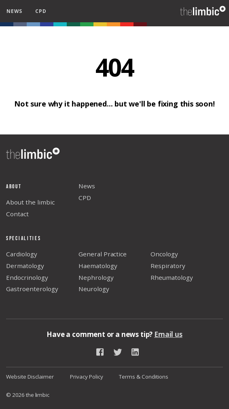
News (86, 186)
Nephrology (96, 277)
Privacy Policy (86, 376)
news (14, 11)
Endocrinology (27, 277)
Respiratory (168, 266)
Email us (168, 334)
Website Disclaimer (30, 376)
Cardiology (21, 254)
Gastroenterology (32, 289)
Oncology (164, 254)
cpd (40, 11)
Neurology (93, 289)
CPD (84, 198)
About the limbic (30, 202)
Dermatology (25, 266)
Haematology (97, 266)
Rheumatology (172, 277)
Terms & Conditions (143, 376)
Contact (17, 214)
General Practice (102, 254)
